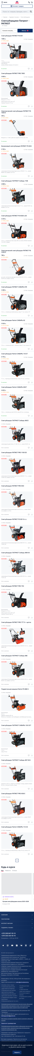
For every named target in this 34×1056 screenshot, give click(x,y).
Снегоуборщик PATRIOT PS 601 (12, 36)
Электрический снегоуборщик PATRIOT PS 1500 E (16, 111)
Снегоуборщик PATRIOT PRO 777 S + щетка (16, 622)
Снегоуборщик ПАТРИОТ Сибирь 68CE (15, 420)
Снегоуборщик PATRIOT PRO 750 (12, 586)
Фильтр (25, 30)
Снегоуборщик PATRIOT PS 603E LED (14, 216)
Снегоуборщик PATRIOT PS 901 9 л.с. (14, 519)
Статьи (14, 870)
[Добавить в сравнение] (31, 68)
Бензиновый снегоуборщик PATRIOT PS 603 (16, 146)
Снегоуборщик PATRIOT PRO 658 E (13, 793)
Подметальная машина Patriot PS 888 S (15, 689)
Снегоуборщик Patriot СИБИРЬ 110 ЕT (14, 354)
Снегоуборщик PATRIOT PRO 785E (13, 73)
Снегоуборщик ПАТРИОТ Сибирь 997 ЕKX (16, 760)
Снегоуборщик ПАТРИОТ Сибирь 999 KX (15, 552)
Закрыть (17, 1052)
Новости (8, 870)
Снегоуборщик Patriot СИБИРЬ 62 (13, 320)
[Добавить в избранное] (28, 68)
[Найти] (31, 11)
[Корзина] (32, 2)
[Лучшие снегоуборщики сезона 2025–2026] (16, 890)
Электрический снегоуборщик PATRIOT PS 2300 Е (16, 251)
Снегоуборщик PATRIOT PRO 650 (12, 486)
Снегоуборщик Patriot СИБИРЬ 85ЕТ (14, 387)
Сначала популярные (9, 30)
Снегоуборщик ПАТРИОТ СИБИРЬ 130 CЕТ (16, 725)
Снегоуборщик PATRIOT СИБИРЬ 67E (14, 287)
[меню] (4, 2)
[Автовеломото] (17, 2)
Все (2, 870)
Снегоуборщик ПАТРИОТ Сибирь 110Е (14, 181)
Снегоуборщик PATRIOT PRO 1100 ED (14, 452)
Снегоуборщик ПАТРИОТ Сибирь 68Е (14, 655)
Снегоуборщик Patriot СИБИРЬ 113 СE (14, 827)
